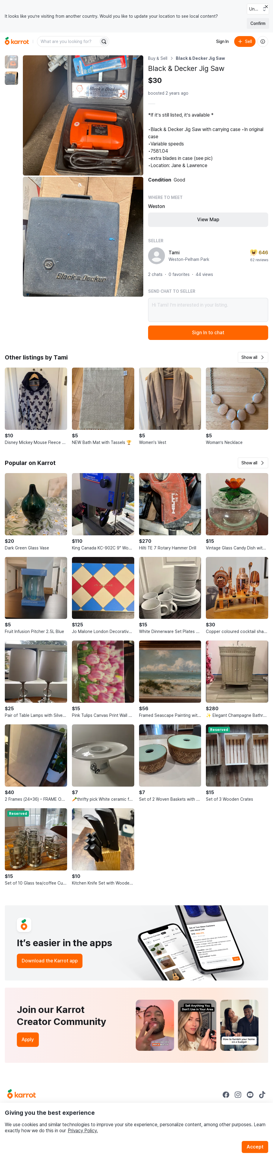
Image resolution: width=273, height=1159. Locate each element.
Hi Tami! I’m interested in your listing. (208, 310)
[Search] (104, 41)
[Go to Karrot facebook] (226, 1094)
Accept (255, 1147)
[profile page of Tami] (156, 255)
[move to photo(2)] (11, 78)
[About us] (262, 41)
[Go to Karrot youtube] (250, 1094)
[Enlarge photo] (83, 115)
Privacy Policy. (83, 1130)
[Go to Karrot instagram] (238, 1094)
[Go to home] (17, 41)
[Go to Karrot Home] (21, 1094)
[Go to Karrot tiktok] (262, 1094)
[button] (253, 357)
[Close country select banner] (266, 6)
